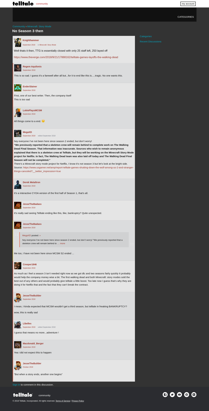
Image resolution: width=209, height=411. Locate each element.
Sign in (16, 384)
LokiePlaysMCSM (32, 110)
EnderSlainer (30, 86)
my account (188, 3)
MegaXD (27, 132)
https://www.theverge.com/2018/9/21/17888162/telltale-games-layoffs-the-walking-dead (66, 57)
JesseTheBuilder (32, 295)
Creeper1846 (30, 264)
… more (61, 243)
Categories (185, 16)
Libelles (27, 323)
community (42, 3)
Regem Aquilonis (32, 66)
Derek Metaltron (31, 182)
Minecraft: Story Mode (47, 45)
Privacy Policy (78, 401)
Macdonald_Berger (33, 343)
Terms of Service (63, 401)
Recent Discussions (150, 41)
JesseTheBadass (32, 204)
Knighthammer (31, 40)
